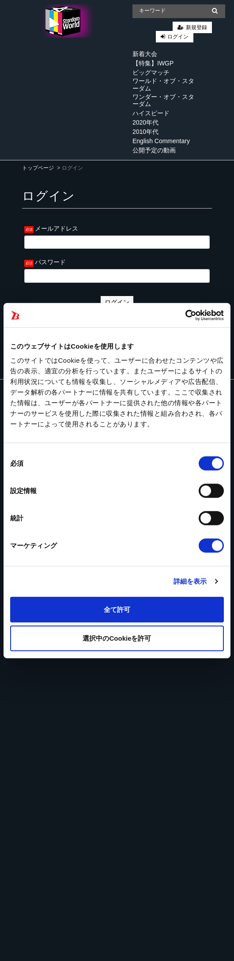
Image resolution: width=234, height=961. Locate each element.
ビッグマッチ (151, 72)
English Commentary (161, 140)
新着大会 (144, 53)
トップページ (38, 168)
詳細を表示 (190, 581)
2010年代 (145, 131)
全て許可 (117, 609)
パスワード (50, 262)
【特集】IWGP (153, 63)
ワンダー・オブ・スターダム (163, 100)
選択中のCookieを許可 (117, 638)
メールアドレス (56, 228)
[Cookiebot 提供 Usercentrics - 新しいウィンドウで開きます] (185, 315)
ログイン (178, 37)
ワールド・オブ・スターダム (163, 84)
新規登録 (196, 27)
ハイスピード (151, 113)
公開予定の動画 (154, 150)
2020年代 (145, 122)
